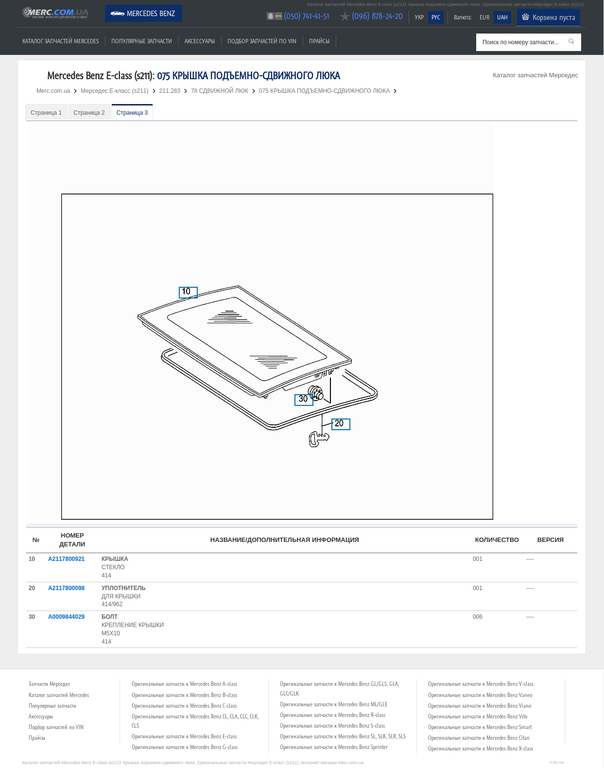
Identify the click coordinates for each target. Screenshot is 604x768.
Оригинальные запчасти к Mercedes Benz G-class (185, 747)
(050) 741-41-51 (306, 15)
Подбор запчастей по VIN (261, 41)
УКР (419, 17)
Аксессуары (200, 41)
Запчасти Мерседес (49, 684)
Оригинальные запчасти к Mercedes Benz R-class (332, 715)
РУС (435, 17)
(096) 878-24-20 (377, 15)
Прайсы (319, 41)
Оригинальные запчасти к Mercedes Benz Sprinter (334, 747)
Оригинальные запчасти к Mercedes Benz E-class (184, 736)
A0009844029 (66, 616)
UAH (502, 17)
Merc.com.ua (53, 90)
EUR (484, 17)
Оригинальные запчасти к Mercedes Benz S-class (332, 725)
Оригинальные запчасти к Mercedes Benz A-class (184, 684)
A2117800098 (66, 588)
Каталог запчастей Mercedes (60, 41)
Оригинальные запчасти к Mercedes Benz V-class (481, 684)
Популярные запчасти (141, 41)
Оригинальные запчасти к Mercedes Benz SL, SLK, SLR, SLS (343, 736)
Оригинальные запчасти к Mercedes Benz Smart (480, 727)
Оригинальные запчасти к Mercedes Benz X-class (480, 748)
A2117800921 (66, 559)
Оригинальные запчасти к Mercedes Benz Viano (479, 705)
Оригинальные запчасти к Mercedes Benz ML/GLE (333, 704)
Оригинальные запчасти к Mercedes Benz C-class (184, 705)
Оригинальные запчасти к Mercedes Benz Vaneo (480, 695)
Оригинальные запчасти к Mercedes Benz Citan (479, 737)
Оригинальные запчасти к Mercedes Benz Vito (477, 716)
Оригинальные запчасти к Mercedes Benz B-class (184, 695)
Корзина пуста (554, 17)
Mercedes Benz (151, 13)
